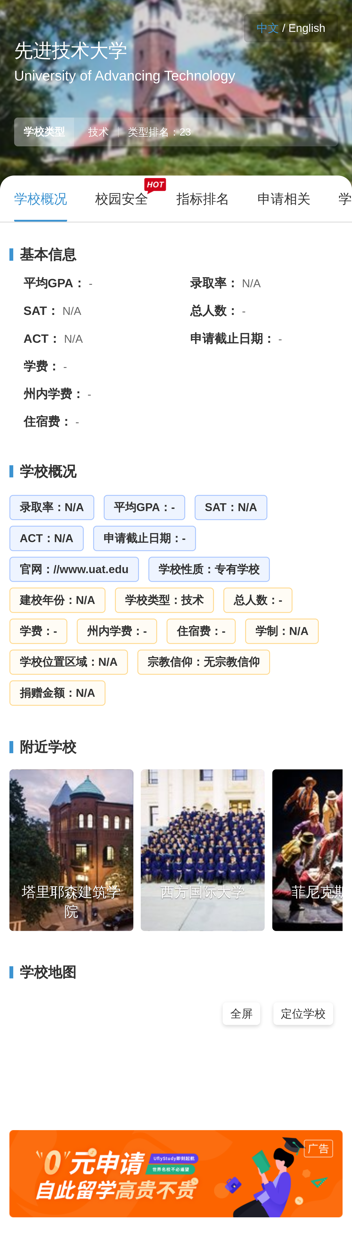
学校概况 (42, 471)
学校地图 (42, 972)
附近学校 (42, 747)
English (307, 28)
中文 (268, 28)
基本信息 (42, 254)
